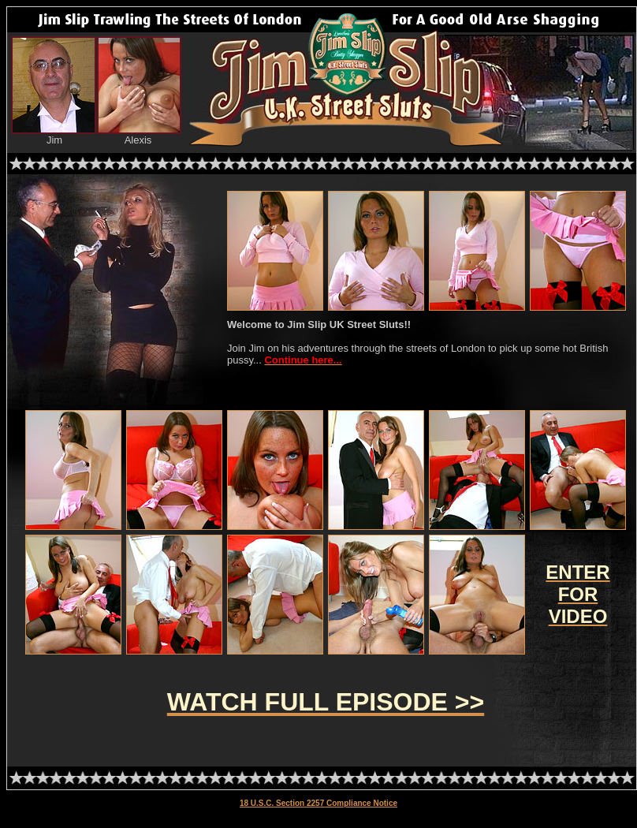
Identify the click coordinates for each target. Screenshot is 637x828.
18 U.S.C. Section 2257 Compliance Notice (318, 803)
